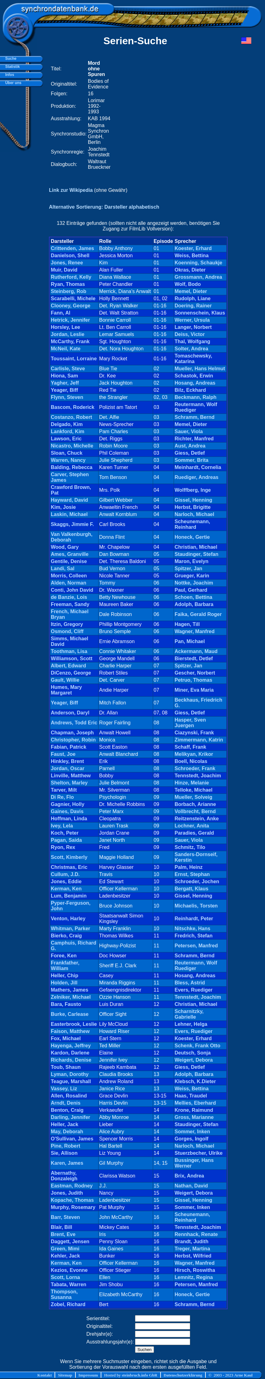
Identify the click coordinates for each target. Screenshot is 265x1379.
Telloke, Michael (194, 790)
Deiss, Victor (190, 334)
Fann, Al (60, 312)
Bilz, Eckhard (190, 390)
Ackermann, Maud (196, 651)
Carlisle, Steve (68, 368)
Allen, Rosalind (69, 1095)
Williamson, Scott (71, 658)
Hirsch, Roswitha (195, 1270)
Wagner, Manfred (194, 631)
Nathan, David (191, 1185)
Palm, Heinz (189, 867)
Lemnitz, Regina (194, 1277)
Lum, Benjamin (69, 895)
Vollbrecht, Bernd (195, 811)
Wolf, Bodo (188, 284)
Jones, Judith (67, 1193)
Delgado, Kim (67, 424)
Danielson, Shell (70, 255)
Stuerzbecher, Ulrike (199, 1153)
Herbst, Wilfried (193, 1255)
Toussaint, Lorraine (74, 358)
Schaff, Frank (190, 747)
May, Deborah (67, 1131)
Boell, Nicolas (191, 761)
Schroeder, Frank (195, 768)
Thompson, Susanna (64, 1294)
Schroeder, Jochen (197, 881)
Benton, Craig (67, 1110)
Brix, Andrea (189, 1175)
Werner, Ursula (192, 320)
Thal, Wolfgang (192, 341)
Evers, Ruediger (194, 990)
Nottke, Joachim (194, 582)
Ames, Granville (70, 554)
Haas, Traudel (191, 1095)
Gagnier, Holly (67, 804)
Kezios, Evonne (69, 1270)
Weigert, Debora (194, 1060)
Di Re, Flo (62, 797)
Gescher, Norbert (195, 672)
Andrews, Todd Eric (74, 722)
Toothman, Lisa (69, 651)
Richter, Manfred (194, 438)
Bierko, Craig (66, 935)
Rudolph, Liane (193, 298)
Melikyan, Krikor (194, 754)
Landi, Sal (63, 568)
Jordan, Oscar (67, 768)
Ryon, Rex (63, 847)
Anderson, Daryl (70, 712)
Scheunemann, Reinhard (192, 524)
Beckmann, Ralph (195, 397)
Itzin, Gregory (67, 624)
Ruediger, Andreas (197, 477)
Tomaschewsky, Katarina (193, 358)
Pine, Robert (65, 1146)
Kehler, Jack (65, 1255)
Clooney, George (70, 305)
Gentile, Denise (69, 561)
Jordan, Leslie (67, 334)
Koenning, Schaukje (198, 262)
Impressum (88, 1375)
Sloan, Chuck (66, 453)
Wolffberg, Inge (193, 490)
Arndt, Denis (65, 1103)
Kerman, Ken (66, 888)
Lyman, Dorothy (70, 1074)
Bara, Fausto (66, 1004)
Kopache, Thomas (72, 1200)
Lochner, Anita (192, 825)
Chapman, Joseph (72, 732)
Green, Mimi (65, 1248)
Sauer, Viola (189, 431)
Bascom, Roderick (72, 407)
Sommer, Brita (191, 460)
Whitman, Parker (70, 928)
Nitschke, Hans (192, 928)
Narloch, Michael (194, 514)
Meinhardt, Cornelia (198, 467)
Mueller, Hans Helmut (200, 368)
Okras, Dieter (190, 269)
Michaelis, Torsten (196, 905)
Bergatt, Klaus (191, 888)
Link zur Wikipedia (71, 190)
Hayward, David (69, 500)
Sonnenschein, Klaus (200, 312)
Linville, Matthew (71, 775)
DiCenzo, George (71, 672)
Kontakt (44, 1375)
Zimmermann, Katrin (199, 739)
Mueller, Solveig (193, 797)
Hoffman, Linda (69, 818)
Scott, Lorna (65, 1277)
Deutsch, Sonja (193, 1052)
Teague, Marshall (71, 1081)
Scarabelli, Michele (73, 298)
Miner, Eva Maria (194, 690)
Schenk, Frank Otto (197, 1045)
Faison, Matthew (70, 1031)
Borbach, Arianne (195, 804)
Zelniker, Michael (71, 997)
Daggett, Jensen (70, 1241)
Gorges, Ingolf (191, 1138)
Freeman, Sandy (70, 604)
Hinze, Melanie (192, 782)
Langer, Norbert (193, 327)
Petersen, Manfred (196, 945)
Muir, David (64, 269)
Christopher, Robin (73, 739)
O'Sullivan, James (72, 1138)
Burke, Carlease (70, 1014)
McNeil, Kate (65, 348)
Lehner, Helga (191, 1024)
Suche (10, 58)
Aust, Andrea (190, 445)
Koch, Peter (65, 833)
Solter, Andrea (191, 348)
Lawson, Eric (66, 438)
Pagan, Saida (66, 840)
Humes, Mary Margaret (66, 690)
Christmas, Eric (69, 867)
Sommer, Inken (192, 1131)
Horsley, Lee (65, 327)
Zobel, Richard (68, 1304)
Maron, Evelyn (191, 561)
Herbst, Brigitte (193, 507)
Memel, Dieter (191, 291)
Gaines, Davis (67, 811)
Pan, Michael (190, 641)
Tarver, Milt (64, 790)
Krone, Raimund (194, 1110)
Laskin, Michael (69, 514)
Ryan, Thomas (68, 284)
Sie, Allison (64, 1153)
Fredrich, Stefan (194, 935)
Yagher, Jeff (65, 383)
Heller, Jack (64, 1124)
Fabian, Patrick (68, 747)
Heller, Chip (64, 975)
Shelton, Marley (69, 782)
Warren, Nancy (68, 460)
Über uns (12, 83)
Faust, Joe (63, 754)
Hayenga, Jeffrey (71, 1045)
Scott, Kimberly (69, 857)
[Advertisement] (60, 115)
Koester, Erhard (193, 248)
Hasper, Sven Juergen (190, 722)
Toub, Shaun (66, 1067)
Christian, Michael (196, 547)
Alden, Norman (68, 582)
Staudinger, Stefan (196, 554)
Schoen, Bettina (193, 597)
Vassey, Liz (64, 1088)
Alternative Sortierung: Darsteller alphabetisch (104, 207)
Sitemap (65, 1375)
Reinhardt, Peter (194, 918)
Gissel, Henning (193, 500)
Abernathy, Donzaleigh (64, 1175)
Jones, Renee (67, 262)
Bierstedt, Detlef (194, 658)
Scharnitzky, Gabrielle (189, 1014)
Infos (8, 75)
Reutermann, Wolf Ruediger (196, 407)
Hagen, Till (187, 624)
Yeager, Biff (64, 390)
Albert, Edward (68, 665)
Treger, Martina (192, 1248)
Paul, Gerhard (191, 590)
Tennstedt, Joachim (198, 775)
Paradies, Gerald (194, 833)
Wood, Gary (65, 547)
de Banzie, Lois (69, 597)
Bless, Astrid (190, 982)
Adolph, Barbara (194, 604)
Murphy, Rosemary (73, 1207)
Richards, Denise (71, 1060)
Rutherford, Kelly (71, 277)
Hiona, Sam (64, 375)
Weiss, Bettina (192, 255)
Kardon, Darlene (70, 1052)
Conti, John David (72, 590)
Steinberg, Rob (68, 291)
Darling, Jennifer (70, 1117)
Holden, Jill (64, 982)
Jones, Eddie (66, 881)
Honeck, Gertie (192, 537)
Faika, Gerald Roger (198, 614)
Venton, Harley (68, 918)
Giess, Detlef (190, 453)
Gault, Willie (65, 680)
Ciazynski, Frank (194, 732)
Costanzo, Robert (71, 417)
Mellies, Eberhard (195, 1103)
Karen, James (67, 1163)
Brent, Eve (63, 1234)
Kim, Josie (63, 507)
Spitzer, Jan (188, 568)
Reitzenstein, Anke (197, 818)
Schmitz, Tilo (190, 847)
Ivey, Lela (62, 825)
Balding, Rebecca (71, 467)
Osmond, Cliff (67, 631)
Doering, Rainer (193, 305)
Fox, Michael (66, 1038)
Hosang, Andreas (195, 383)
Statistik (11, 66)
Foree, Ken (64, 955)
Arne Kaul (243, 1375)
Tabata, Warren (68, 1284)
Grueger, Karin (192, 575)
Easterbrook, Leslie (74, 1024)
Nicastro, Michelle (72, 445)
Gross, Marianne (194, 1117)
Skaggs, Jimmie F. (72, 524)
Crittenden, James (72, 248)
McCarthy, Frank (70, 341)
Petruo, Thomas (193, 680)
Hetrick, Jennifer (70, 320)
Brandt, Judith (191, 1241)
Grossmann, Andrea (198, 277)
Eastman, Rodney (72, 1185)
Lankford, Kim (67, 431)
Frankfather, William (65, 965)
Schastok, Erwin (194, 375)
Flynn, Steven (67, 397)
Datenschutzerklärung (183, 1375)
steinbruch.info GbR (139, 1375)
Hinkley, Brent (67, 761)
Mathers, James (69, 990)
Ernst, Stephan (192, 874)
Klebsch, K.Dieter (195, 1081)
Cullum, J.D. (65, 874)
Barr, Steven (65, 1217)
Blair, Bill (61, 1227)
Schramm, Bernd (194, 417)
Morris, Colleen (69, 575)
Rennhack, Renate (196, 1234)
